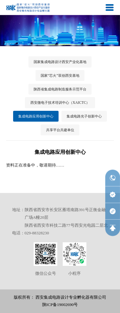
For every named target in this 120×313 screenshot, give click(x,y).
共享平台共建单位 (60, 130)
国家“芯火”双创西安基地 (60, 75)
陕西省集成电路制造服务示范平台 (60, 89)
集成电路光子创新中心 (84, 116)
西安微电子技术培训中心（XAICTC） (60, 102)
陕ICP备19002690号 (60, 304)
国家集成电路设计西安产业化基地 (60, 62)
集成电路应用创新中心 (35, 116)
